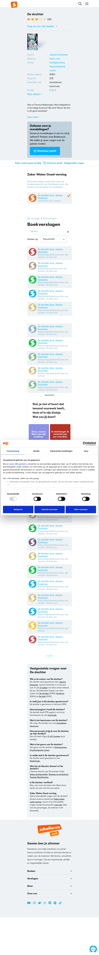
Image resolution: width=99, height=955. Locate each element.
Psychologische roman (39, 788)
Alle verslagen (33, 220)
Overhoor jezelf (45, 150)
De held (42, 734)
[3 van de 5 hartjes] (37, 19)
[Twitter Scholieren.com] (40, 941)
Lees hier (58, 842)
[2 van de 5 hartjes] (33, 19)
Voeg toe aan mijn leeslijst (42, 26)
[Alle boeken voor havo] (53, 58)
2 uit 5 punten (54, 774)
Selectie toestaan (49, 509)
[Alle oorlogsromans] (57, 63)
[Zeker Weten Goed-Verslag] (68, 196)
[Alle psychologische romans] (61, 68)
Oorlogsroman (57, 62)
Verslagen (49, 916)
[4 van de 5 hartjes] (41, 19)
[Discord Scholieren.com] (51, 941)
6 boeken (44, 725)
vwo (58, 58)
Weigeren (18, 509)
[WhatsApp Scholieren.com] (46, 941)
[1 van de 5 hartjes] (29, 19)
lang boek (52, 753)
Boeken (49, 908)
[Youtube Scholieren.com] (29, 941)
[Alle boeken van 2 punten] (53, 90)
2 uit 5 (53, 90)
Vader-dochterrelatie (39, 812)
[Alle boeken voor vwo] (58, 58)
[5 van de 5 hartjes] (45, 19)
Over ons (49, 931)
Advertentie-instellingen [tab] (61, 451)
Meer (49, 923)
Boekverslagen (49, 220)
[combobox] (54, 241)
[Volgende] (53, 693)
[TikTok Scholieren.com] (60, 941)
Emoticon (60, 731)
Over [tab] (86, 451)
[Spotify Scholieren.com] (56, 941)
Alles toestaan (80, 509)
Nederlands (35, 798)
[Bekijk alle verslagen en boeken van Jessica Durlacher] (59, 54)
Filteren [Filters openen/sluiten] (33, 233)
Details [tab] (36, 451)
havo (53, 58)
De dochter (44, 731)
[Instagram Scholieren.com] (35, 941)
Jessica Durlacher (59, 54)
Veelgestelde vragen (74, 163)
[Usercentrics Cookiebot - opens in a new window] (84, 444)
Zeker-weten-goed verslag (28, 163)
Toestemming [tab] (12, 451)
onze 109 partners (18, 464)
